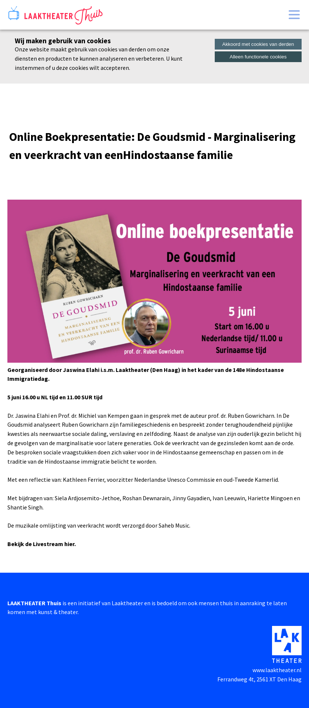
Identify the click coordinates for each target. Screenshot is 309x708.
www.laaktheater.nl (277, 670)
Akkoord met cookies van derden (258, 44)
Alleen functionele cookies (258, 57)
